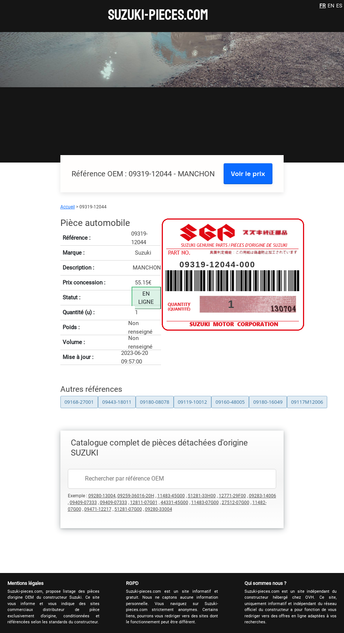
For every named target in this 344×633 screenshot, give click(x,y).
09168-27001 (79, 402)
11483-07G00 (205, 502)
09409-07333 (83, 502)
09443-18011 (117, 402)
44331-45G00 (174, 502)
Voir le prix (248, 173)
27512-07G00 (235, 502)
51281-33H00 (202, 495)
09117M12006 (307, 402)
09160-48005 (230, 402)
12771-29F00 (232, 495)
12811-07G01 (144, 502)
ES (339, 6)
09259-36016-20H (135, 495)
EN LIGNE (146, 298)
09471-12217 (97, 509)
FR (322, 6)
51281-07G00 (128, 509)
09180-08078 (155, 402)
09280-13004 (102, 495)
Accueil (67, 207)
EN (331, 6)
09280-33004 (158, 509)
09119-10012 (192, 402)
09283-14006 (262, 495)
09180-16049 (268, 402)
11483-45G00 (171, 495)
